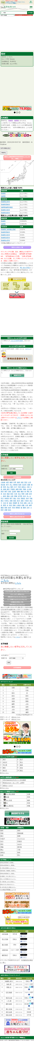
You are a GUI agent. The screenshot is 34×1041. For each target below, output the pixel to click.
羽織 (24, 489)
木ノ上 (29, 496)
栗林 (24, 507)
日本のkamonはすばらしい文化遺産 (14, 775)
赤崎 (11, 501)
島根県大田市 (5, 210)
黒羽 (2, 491)
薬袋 (21, 760)
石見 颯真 (9, 988)
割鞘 (18, 831)
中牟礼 (6, 501)
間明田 (18, 507)
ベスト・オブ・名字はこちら (17, 594)
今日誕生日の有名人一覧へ (17, 602)
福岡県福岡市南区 (7, 207)
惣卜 (18, 850)
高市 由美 (9, 1007)
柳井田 (15, 484)
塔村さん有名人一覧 (17, 247)
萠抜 (8, 496)
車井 (4, 755)
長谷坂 (3, 484)
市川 (2, 498)
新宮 (11, 494)
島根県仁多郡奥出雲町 (8, 229)
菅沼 (25, 482)
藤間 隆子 (5, 950)
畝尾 (19, 484)
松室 (1, 850)
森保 (13, 707)
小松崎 (3, 482)
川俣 (28, 487)
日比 (18, 498)
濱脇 (1, 842)
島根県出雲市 (5, 202)
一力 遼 (9, 996)
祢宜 (10, 505)
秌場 (13, 701)
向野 (7, 482)
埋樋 (15, 496)
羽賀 (1, 828)
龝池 (22, 491)
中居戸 (2, 834)
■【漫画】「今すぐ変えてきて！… (8, 871)
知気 (10, 503)
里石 (1, 839)
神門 (5, 491)
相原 (18, 482)
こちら (19, 417)
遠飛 (17, 489)
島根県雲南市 (5, 204)
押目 (28, 491)
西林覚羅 (20, 828)
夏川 (1, 831)
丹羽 (28, 792)
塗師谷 (23, 498)
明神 (22, 494)
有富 (22, 482)
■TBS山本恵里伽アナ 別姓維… (7, 857)
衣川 (1, 837)
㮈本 (18, 848)
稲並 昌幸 (9, 1010)
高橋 (13, 712)
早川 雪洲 (5, 935)
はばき (19, 839)
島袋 (8, 494)
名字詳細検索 (17, 477)
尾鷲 (4, 505)
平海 (13, 507)
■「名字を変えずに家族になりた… (8, 882)
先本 (27, 498)
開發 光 (9, 982)
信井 (27, 707)
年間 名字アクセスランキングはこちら (17, 596)
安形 (4, 487)
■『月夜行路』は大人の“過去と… (7, 877)
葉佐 (14, 501)
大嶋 (26, 494)
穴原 (15, 494)
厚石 (21, 766)
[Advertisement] (17, 33)
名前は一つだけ (8, 781)
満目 (20, 489)
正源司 (14, 491)
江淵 (28, 789)
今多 (4, 503)
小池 (28, 503)
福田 (28, 795)
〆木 (27, 704)
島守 (11, 498)
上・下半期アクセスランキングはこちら (17, 599)
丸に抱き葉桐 (10, 789)
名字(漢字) (4, 466)
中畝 (31, 498)
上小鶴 (29, 489)
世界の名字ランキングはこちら (17, 604)
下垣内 (26, 501)
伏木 (24, 496)
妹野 (30, 505)
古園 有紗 (5, 945)
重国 (2, 507)
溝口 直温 (9, 1004)
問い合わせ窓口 (25, 267)
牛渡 (19, 487)
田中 (13, 693)
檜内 (11, 487)
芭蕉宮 (19, 837)
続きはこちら (16, 717)
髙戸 (21, 755)
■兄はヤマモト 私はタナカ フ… (7, 879)
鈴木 (18, 501)
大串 (26, 505)
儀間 (27, 712)
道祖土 (23, 487)
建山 (1, 845)
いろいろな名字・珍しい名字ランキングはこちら (17, 591)
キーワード (5, 531)
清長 (9, 491)
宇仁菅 (5, 760)
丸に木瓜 (8, 795)
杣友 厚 (9, 979)
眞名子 (5, 766)
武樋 (5, 510)
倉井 (9, 507)
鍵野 (13, 704)
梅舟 (4, 763)
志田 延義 (5, 929)
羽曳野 (15, 503)
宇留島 (12, 489)
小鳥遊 (18, 505)
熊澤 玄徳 (9, 993)
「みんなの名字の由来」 (17, 340)
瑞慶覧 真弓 (9, 976)
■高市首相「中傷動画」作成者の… (8, 866)
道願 (28, 484)
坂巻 (4, 496)
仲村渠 (6, 498)
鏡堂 (8, 489)
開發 (27, 701)
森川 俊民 (5, 940)
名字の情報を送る (5, 148)
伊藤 (28, 801)
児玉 (19, 494)
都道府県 (3, 1039)
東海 (5, 507)
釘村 (30, 494)
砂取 (25, 503)
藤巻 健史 (9, 999)
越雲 (27, 709)
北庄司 (24, 484)
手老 (21, 503)
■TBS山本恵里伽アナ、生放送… (7, 868)
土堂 (29, 482)
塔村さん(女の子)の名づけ (17, 516)
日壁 (14, 482)
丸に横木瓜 (9, 801)
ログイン (27, 349)
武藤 (22, 505)
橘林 (18, 491)
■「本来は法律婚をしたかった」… (8, 863)
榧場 (11, 482)
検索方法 (4, 468)
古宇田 (20, 496)
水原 (11, 496)
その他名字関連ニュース (8, 885)
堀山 (14, 498)
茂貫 (22, 501)
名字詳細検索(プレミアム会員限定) (23, 15)
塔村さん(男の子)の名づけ (17, 514)
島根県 (10, 120)
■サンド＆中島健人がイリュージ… (8, 874)
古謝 (13, 698)
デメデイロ (21, 834)
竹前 (27, 690)
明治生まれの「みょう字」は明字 (13, 778)
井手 (7, 484)
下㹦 (18, 845)
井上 (11, 484)
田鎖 (14, 505)
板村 (1, 826)
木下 (15, 487)
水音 (4, 494)
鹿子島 (19, 842)
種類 (2, 533)
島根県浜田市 (5, 213)
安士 (21, 757)
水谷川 (5, 757)
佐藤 (4, 489)
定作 (28, 507)
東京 (2, 501)
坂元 (9, 510)
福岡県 (16, 120)
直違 (7, 792)
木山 (8, 487)
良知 (21, 763)
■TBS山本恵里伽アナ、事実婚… (7, 860)
